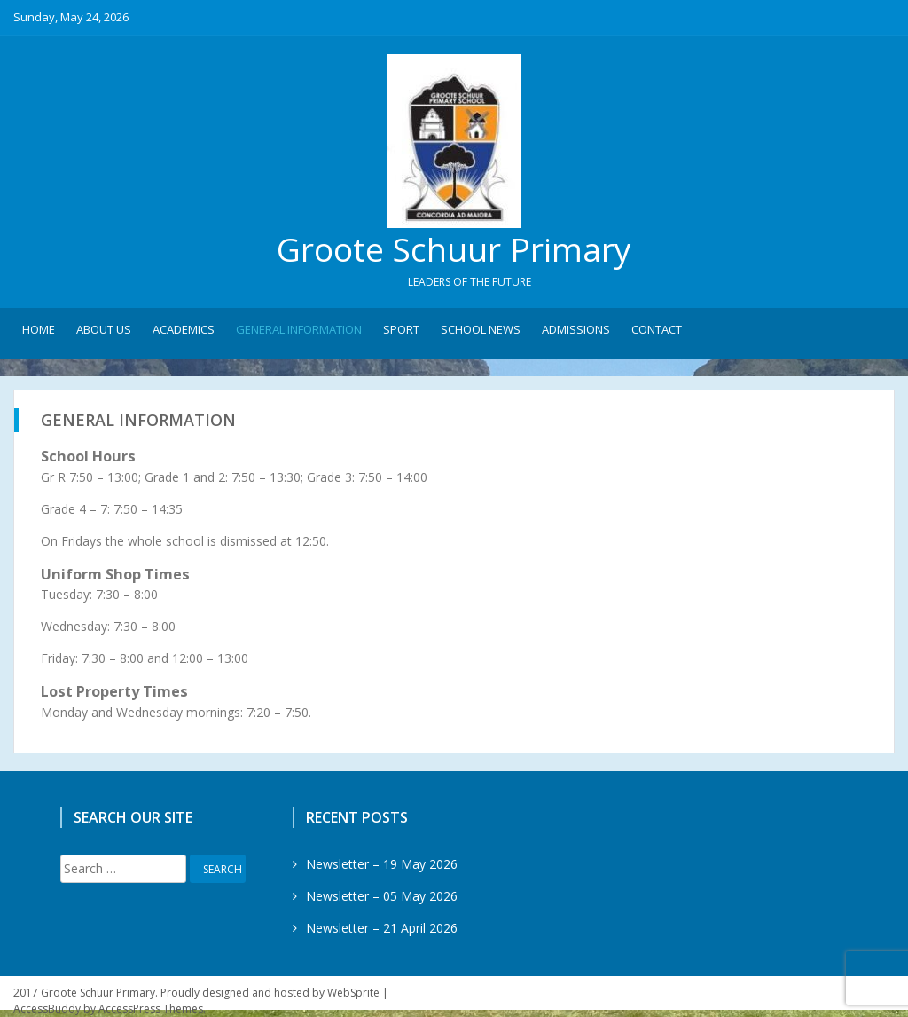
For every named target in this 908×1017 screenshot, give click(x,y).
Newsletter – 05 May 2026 (382, 895)
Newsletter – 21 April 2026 (382, 927)
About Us (103, 329)
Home (38, 329)
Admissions (576, 329)
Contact (656, 329)
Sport (401, 329)
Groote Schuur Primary (454, 249)
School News (481, 329)
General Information (299, 329)
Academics (184, 329)
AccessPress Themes (150, 1008)
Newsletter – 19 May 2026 (382, 863)
